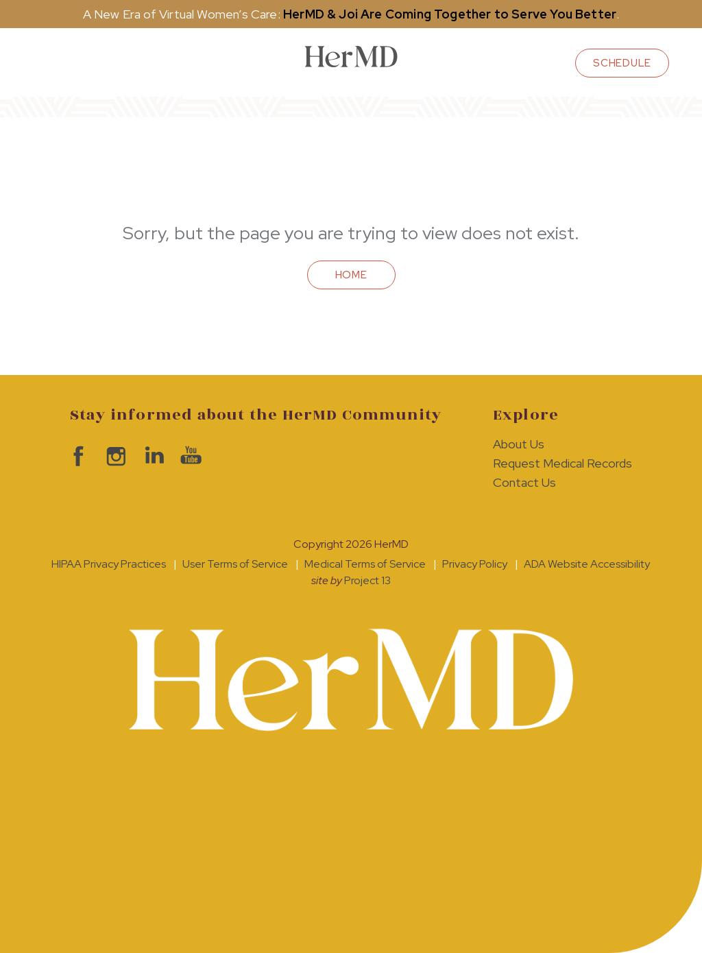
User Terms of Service (235, 564)
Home (351, 275)
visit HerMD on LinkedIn (150, 456)
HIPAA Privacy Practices (108, 564)
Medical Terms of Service (365, 564)
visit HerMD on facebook (75, 456)
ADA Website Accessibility (587, 564)
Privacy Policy (474, 564)
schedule (622, 63)
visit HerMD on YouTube (188, 456)
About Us (518, 444)
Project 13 (367, 580)
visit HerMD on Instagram (113, 456)
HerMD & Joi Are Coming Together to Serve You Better (449, 14)
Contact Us (524, 482)
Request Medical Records (562, 463)
